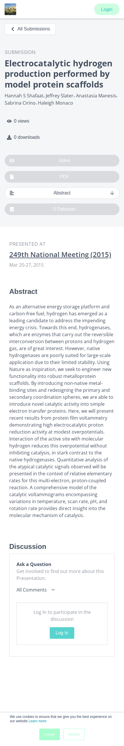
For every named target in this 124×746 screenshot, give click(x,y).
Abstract (62, 193)
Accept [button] (49, 734)
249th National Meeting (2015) (60, 254)
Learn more (37, 721)
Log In (61, 632)
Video (40, 160)
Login (106, 9)
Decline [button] (74, 734)
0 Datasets (42, 209)
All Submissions (30, 28)
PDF (39, 176)
